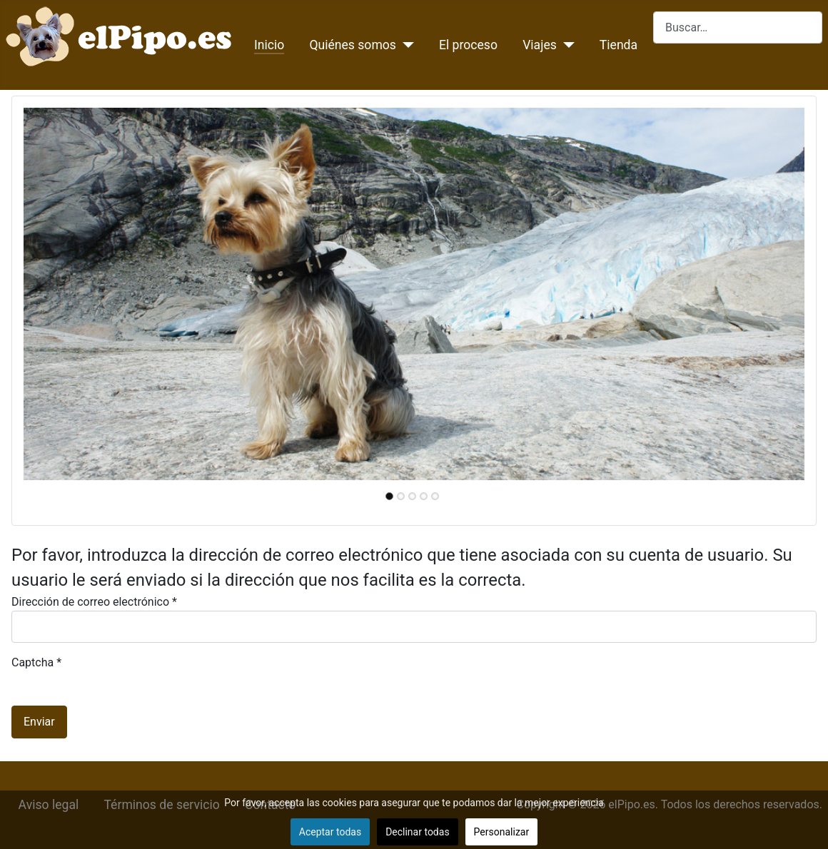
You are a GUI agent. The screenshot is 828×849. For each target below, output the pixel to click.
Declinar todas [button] (417, 832)
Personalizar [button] (502, 832)
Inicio (269, 45)
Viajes (539, 45)
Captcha (36, 662)
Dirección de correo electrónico (94, 602)
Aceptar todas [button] (330, 832)
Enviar (39, 721)
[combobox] (737, 27)
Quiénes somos (352, 45)
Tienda (618, 45)
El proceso (468, 45)
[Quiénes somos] (405, 45)
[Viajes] (566, 45)
